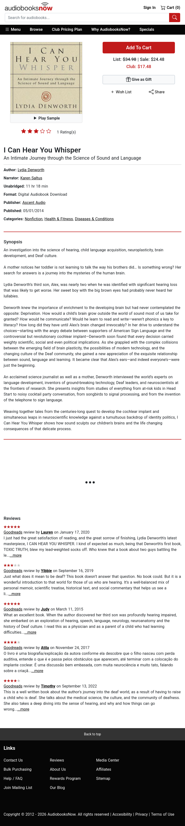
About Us (58, 769)
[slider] (36, 131)
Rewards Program (65, 778)
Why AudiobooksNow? (110, 29)
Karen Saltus (31, 178)
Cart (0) (170, 7)
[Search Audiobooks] (174, 17)
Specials (146, 29)
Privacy (141, 814)
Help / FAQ (13, 778)
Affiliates (103, 769)
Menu (12, 29)
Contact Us (13, 760)
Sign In (149, 7)
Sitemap (103, 778)
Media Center (107, 760)
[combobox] (92, 17)
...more (16, 555)
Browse (36, 29)
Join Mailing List (18, 787)
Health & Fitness (59, 219)
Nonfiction (34, 219)
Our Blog (57, 787)
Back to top (92, 734)
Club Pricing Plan (67, 29)
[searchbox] (87, 17)
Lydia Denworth (31, 170)
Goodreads (13, 532)
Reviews (57, 760)
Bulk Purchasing (18, 769)
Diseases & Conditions (94, 219)
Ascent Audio (34, 202)
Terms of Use (162, 814)
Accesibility (122, 814)
